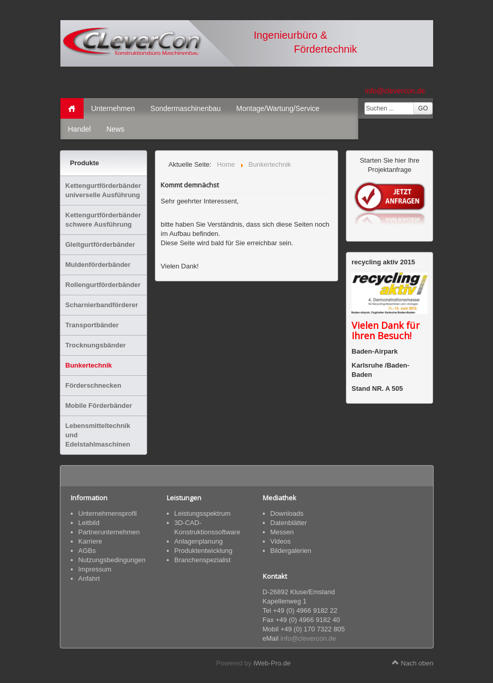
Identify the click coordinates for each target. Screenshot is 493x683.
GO (423, 108)
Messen (282, 532)
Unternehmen (113, 108)
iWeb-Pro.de (272, 663)
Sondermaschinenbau (185, 108)
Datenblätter (289, 523)
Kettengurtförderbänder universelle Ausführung (103, 190)
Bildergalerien (291, 550)
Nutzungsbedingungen (112, 560)
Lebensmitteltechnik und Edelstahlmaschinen (98, 435)
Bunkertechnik (89, 365)
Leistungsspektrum (202, 513)
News (115, 129)
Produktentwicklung (203, 550)
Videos (281, 541)
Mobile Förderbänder (99, 405)
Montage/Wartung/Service (278, 108)
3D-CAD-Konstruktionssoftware (207, 527)
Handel (79, 129)
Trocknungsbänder (96, 345)
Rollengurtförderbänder (103, 285)
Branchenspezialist (202, 560)
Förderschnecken (93, 385)
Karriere (90, 541)
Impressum (95, 569)
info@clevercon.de (395, 91)
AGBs (87, 550)
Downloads (287, 513)
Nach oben (413, 663)
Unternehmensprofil (107, 513)
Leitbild (89, 523)
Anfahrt (89, 578)
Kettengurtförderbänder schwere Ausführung (103, 219)
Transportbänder (92, 325)
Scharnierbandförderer (102, 305)
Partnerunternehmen (109, 532)
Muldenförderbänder (98, 264)
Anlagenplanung (198, 541)
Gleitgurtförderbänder (100, 244)
